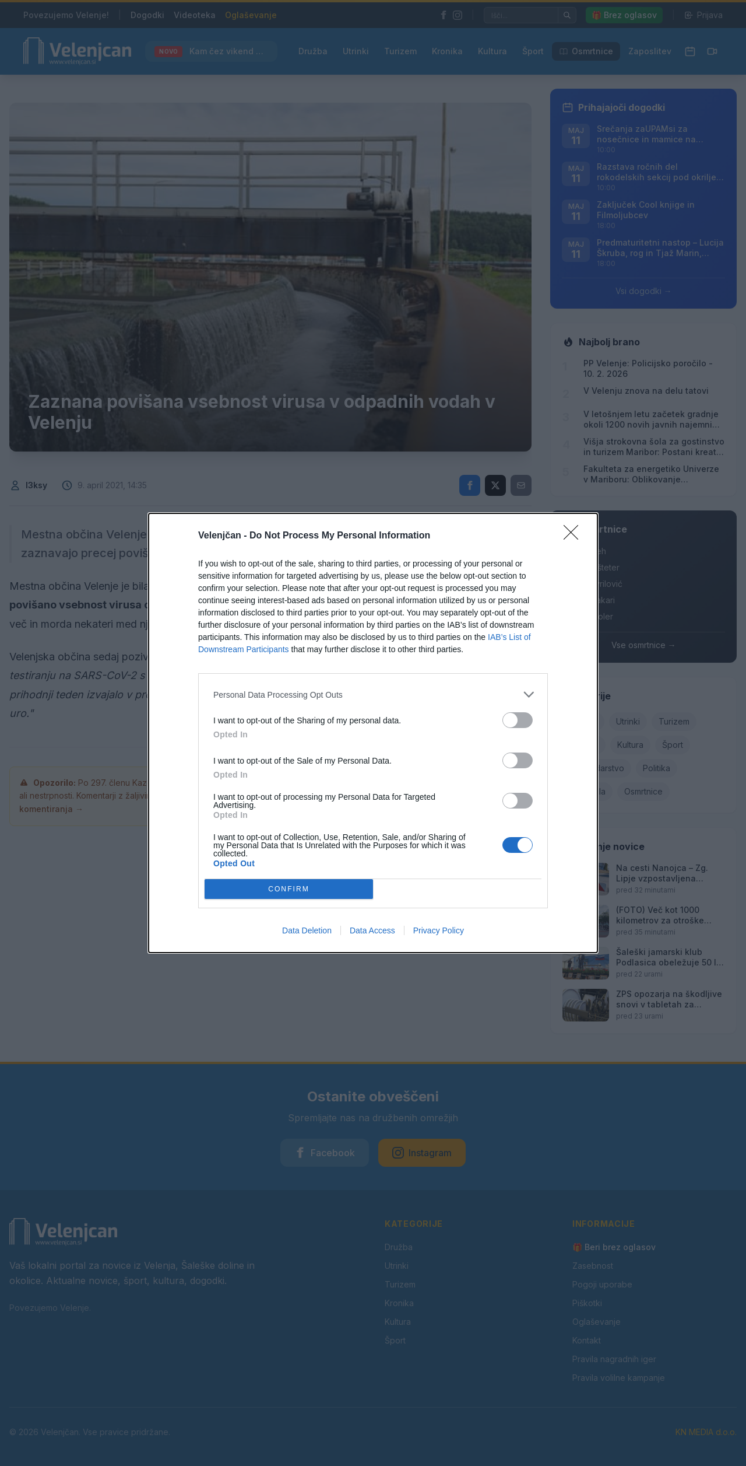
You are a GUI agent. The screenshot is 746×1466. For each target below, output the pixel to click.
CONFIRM (289, 889)
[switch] (517, 720)
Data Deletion (307, 930)
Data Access (372, 930)
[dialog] (373, 733)
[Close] (575, 536)
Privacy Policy (438, 930)
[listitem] (373, 694)
